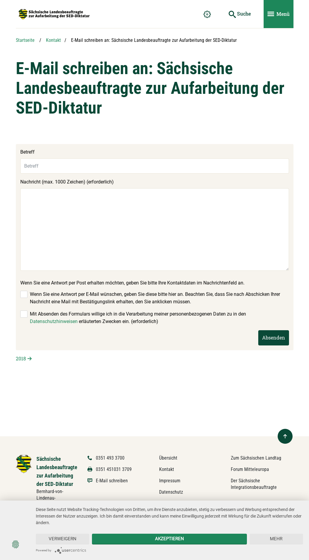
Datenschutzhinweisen (54, 321)
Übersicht (168, 458)
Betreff (27, 152)
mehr (276, 538)
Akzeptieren (169, 538)
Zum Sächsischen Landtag (256, 458)
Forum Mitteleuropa (250, 469)
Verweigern (62, 538)
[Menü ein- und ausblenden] (278, 14)
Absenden (273, 337)
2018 (21, 358)
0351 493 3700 (110, 458)
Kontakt (53, 40)
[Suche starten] (240, 14)
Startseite (25, 40)
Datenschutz (171, 492)
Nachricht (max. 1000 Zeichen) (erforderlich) (67, 182)
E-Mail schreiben (112, 481)
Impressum (169, 481)
